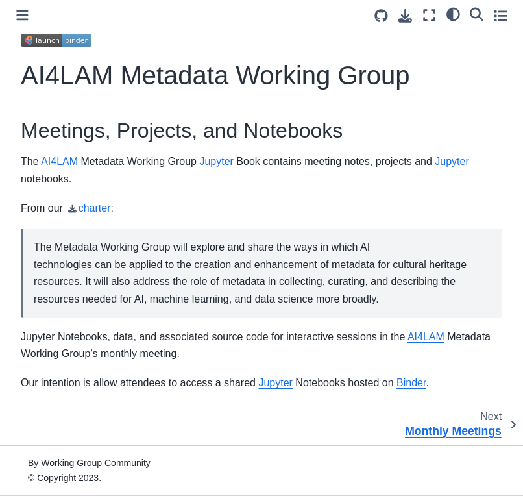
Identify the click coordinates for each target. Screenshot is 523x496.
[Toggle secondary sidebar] (501, 15)
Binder (411, 382)
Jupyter (216, 161)
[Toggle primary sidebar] (22, 15)
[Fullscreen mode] (429, 15)
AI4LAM (59, 161)
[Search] (477, 14)
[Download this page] (405, 16)
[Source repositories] (381, 16)
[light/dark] (453, 14)
